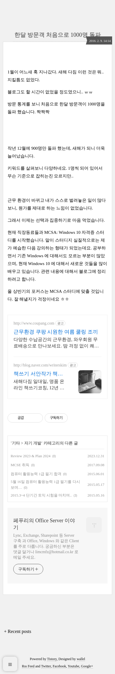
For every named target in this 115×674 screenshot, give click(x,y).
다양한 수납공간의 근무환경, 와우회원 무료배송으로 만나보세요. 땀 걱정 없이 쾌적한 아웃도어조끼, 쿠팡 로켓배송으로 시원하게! (56, 343)
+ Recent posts (17, 631)
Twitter (46, 666)
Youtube (73, 666)
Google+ (87, 666)
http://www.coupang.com (34, 323)
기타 (16, 443)
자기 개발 (33, 443)
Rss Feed (28, 666)
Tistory (51, 659)
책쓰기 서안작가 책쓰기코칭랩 (38, 374)
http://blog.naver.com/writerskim (40, 365)
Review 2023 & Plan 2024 (30, 456)
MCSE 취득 (20, 465)
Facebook (59, 666)
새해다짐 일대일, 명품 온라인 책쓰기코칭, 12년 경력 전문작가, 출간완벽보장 (39, 385)
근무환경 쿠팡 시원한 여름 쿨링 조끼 (56, 332)
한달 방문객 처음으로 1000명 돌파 (57, 35)
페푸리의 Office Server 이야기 (44, 524)
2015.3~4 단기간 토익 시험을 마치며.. (41, 495)
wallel (81, 659)
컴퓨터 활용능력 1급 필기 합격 (36, 474)
